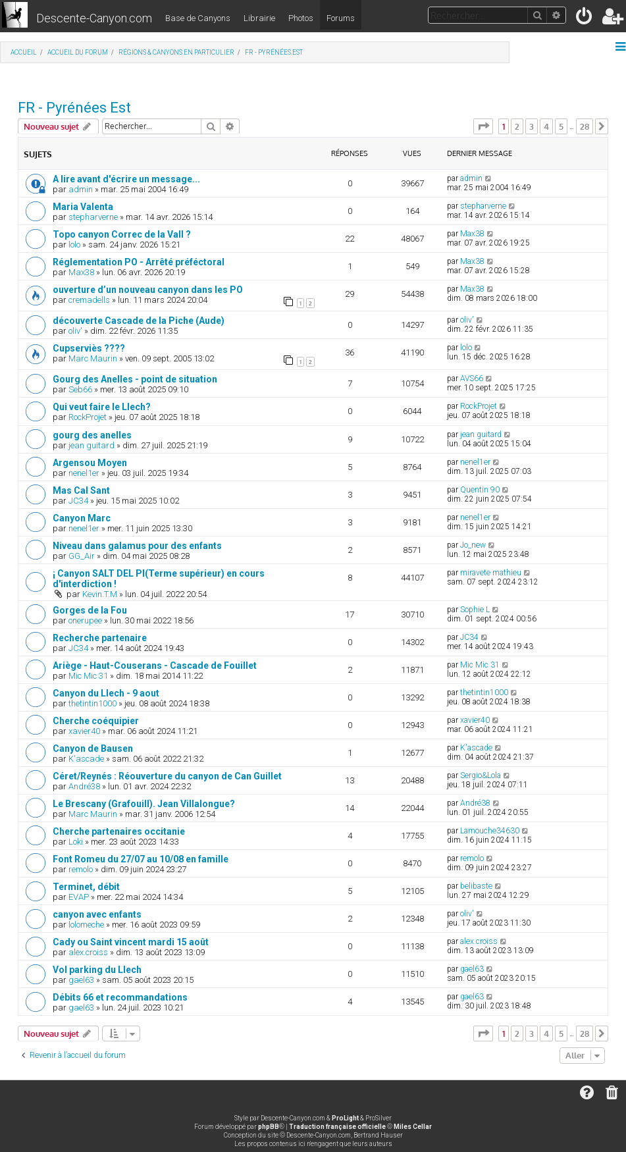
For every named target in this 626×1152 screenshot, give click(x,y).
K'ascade (86, 759)
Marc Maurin (92, 358)
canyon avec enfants (97, 914)
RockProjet (87, 417)
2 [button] (517, 126)
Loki (75, 842)
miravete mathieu (490, 572)
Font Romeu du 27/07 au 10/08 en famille (140, 859)
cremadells (89, 300)
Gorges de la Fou (90, 610)
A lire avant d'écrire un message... (126, 179)
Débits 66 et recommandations (120, 997)
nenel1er (83, 473)
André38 (84, 786)
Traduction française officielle (337, 1126)
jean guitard (91, 445)
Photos (300, 18)
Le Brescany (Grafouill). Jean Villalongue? (144, 804)
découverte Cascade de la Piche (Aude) (138, 320)
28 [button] (584, 126)
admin (80, 189)
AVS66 (471, 378)
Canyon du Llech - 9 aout (106, 693)
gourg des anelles (92, 435)
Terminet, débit (86, 886)
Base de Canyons (197, 18)
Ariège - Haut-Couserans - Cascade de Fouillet (155, 665)
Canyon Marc (82, 518)
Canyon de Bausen (93, 748)
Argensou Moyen (90, 463)
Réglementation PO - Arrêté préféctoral (138, 262)
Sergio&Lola (480, 775)
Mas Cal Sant (81, 490)
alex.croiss (88, 952)
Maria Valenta (83, 206)
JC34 (78, 501)
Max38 (472, 233)
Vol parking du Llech (97, 969)
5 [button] (561, 126)
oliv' (75, 331)
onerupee (85, 620)
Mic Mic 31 (88, 676)
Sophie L (475, 609)
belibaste (476, 886)
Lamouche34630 (489, 830)
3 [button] (531, 126)
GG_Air (81, 556)
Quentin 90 (480, 489)
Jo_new (473, 545)
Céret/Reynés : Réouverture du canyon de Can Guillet (167, 776)
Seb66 (80, 389)
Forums (340, 18)
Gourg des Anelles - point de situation (135, 379)
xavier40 (84, 731)
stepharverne (93, 217)
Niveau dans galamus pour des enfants (137, 545)
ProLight (345, 1118)
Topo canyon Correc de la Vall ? (122, 234)
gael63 (81, 980)
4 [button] (546, 126)
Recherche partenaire (100, 638)
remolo (80, 869)
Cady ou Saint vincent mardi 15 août (131, 942)
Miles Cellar (413, 1126)
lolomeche (86, 924)
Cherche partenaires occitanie (119, 831)
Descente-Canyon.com (94, 18)
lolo (74, 244)
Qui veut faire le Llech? (102, 407)
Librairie (259, 18)
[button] (483, 126)
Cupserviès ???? (89, 348)
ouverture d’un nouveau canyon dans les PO (148, 289)
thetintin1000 (92, 703)
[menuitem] (585, 18)
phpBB (268, 1126)
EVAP (78, 897)
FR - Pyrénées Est (74, 107)
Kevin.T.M (99, 594)
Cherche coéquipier (96, 721)
